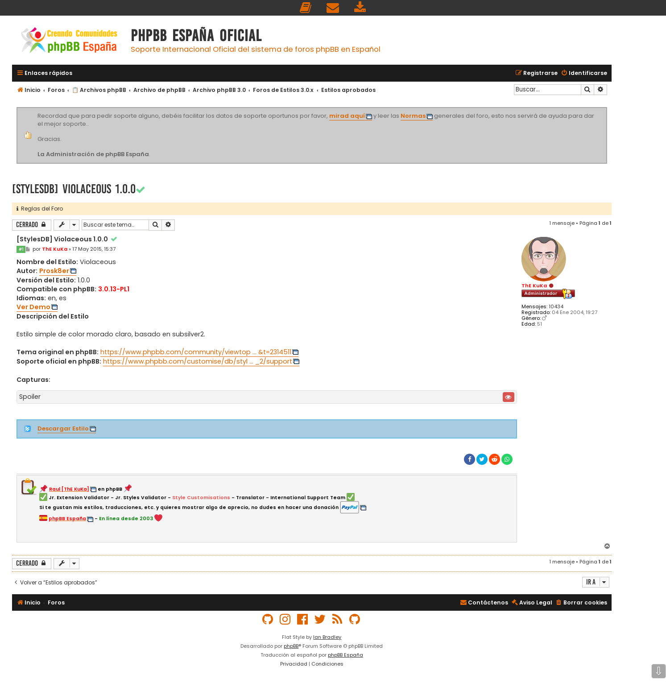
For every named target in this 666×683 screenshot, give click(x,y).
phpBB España (345, 654)
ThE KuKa (534, 285)
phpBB (291, 646)
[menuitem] (306, 8)
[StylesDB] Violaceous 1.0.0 (74, 189)
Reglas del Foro (40, 208)
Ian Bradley (327, 637)
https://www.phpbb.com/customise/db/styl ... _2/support (197, 361)
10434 (556, 307)
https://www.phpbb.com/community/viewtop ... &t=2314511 (195, 352)
